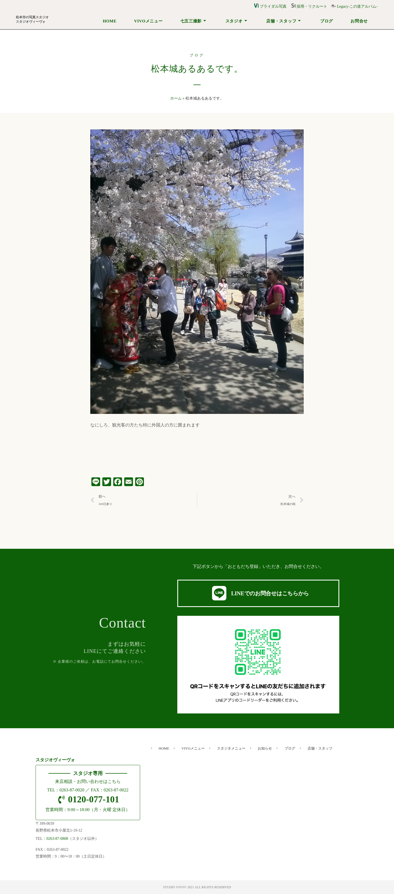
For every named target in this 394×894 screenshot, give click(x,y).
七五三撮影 (193, 21)
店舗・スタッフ (283, 21)
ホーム (176, 98)
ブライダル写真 (270, 6)
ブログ (326, 21)
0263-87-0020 (71, 790)
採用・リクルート (311, 6)
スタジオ (236, 21)
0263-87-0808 (57, 839)
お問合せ (359, 21)
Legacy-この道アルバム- (354, 6)
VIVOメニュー (148, 21)
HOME (110, 21)
